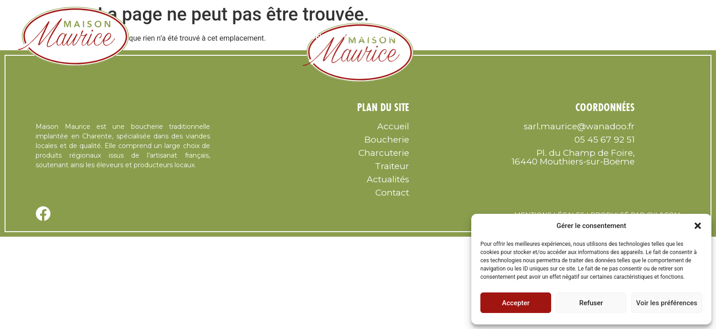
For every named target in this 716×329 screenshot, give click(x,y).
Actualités (388, 179)
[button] (697, 225)
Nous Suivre (439, 36)
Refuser (591, 303)
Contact (672, 36)
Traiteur (620, 36)
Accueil (311, 36)
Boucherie (500, 36)
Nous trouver (371, 36)
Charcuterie (561, 36)
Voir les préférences (666, 303)
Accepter (515, 303)
